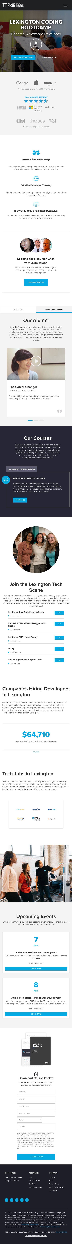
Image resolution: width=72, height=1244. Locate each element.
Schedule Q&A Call (48, 57)
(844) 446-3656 (61, 1232)
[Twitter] (6, 1200)
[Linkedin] (17, 1200)
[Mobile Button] (65, 5)
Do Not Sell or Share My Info (36, 1236)
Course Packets (35, 1181)
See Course (20, 500)
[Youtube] (27, 1200)
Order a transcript (35, 1187)
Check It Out (36, 969)
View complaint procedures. (50, 1227)
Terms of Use (22, 1146)
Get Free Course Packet (23, 57)
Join (59, 613)
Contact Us (53, 1190)
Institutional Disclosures (13, 1177)
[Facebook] (11, 1200)
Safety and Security (12, 1181)
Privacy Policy (34, 1146)
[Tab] (18, 309)
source (36, 752)
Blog (30, 1177)
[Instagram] (22, 1200)
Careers (52, 1177)
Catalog (32, 1184)
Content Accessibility (56, 1187)
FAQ (50, 1181)
